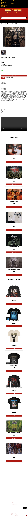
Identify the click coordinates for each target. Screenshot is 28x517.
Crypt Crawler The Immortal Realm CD (14, 432)
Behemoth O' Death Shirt (14, 365)
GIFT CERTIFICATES (14, 493)
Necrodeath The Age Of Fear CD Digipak (14, 269)
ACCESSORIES (14, 485)
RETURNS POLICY (14, 499)
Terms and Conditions (14, 476)
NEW (14, 483)
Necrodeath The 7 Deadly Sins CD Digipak (14, 246)
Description (2, 77)
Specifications (7, 77)
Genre (4, 23)
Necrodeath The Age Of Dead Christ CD (14, 223)
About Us (14, 471)
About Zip (14, 478)
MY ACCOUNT (14, 496)
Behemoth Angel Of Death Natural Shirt (14, 342)
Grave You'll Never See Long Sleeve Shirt (14, 298)
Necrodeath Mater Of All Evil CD (13, 23)
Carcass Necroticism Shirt (14, 410)
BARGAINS (14, 491)
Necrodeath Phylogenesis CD (14, 201)
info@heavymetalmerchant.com (14, 501)
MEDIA (14, 486)
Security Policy (14, 473)
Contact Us (14, 477)
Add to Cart (14, 75)
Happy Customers (14, 472)
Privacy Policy (14, 474)
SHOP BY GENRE (14, 490)
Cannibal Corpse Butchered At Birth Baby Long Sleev (14, 387)
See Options (14, 303)
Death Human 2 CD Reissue (14, 455)
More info (4, 64)
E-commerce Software (12, 515)
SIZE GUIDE (14, 497)
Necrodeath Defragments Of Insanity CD (14, 178)
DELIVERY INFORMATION (14, 498)
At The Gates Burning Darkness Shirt (14, 320)
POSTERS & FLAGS (14, 488)
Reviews (12, 77)
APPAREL (14, 484)
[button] (26, 515)
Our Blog (14, 480)
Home (2, 23)
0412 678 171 (14, 502)
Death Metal (7, 23)
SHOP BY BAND (14, 489)
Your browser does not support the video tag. (14, 124)
